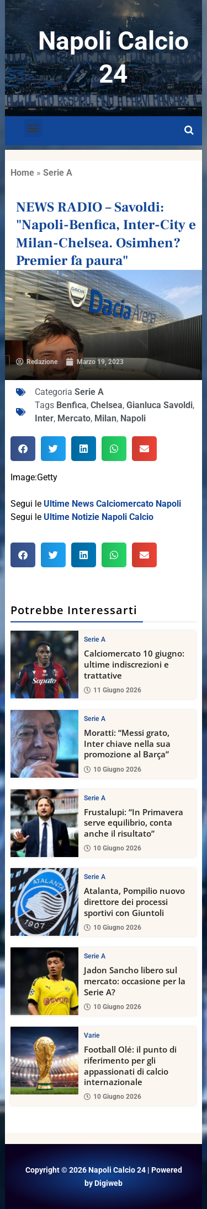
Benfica (71, 405)
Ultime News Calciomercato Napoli (112, 503)
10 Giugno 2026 (112, 769)
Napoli (133, 418)
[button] (33, 128)
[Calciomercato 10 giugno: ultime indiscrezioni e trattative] (44, 664)
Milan (105, 418)
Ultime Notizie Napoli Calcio (98, 517)
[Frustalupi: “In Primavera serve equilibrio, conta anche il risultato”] (44, 822)
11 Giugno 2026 (112, 689)
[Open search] (189, 130)
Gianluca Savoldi (159, 405)
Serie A (57, 172)
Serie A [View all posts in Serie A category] (94, 639)
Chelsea (107, 405)
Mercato (74, 418)
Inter (44, 418)
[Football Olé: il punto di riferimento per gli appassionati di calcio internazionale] (44, 1060)
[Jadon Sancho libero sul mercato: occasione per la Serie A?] (44, 981)
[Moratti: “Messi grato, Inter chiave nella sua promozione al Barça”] (44, 743)
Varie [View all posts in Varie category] (92, 1035)
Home (22, 172)
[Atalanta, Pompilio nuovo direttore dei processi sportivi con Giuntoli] (44, 902)
